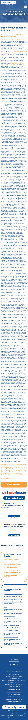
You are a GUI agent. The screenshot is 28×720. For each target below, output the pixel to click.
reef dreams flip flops (14, 674)
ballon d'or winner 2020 (11, 637)
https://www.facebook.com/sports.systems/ (11, 666)
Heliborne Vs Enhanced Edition (8, 464)
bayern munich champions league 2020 (12, 640)
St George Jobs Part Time (7, 470)
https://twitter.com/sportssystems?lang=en (14, 666)
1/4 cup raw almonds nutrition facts (13, 525)
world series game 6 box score (13, 596)
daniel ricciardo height (14, 661)
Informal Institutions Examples (11, 465)
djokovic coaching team (11, 567)
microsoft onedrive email (14, 686)
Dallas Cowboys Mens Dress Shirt (18, 474)
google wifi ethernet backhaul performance (13, 644)
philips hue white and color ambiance (12, 633)
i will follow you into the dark (14, 696)
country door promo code (11, 618)
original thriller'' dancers (8, 36)
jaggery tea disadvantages (11, 625)
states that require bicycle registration (11, 575)
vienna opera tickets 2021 (14, 682)
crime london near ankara (14, 694)
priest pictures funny (10, 616)
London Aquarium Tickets (16, 473)
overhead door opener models (13, 613)
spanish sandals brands (11, 559)
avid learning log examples (12, 570)
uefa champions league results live (14, 699)
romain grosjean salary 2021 (14, 692)
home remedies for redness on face (13, 610)
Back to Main (5, 478)
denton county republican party (13, 599)
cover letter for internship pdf (14, 701)
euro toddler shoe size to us (12, 627)
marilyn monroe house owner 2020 (12, 606)
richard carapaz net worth (14, 689)
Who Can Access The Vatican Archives (10, 471)
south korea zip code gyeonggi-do (14, 671)
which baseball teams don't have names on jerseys (13, 602)
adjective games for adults (11, 630)
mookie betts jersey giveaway (12, 572)
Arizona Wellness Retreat (20, 468)
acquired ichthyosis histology (12, 564)
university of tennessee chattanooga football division (14, 680)
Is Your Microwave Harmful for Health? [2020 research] (13, 39)
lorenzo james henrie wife (14, 678)
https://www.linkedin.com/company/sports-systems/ (17, 666)
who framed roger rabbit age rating (12, 622)
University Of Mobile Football (20, 470)
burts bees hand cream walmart (14, 676)
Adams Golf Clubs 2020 (13, 467)
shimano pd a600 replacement (13, 562)
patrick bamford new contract (13, 594)
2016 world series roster (15, 546)
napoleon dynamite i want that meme (14, 684)
